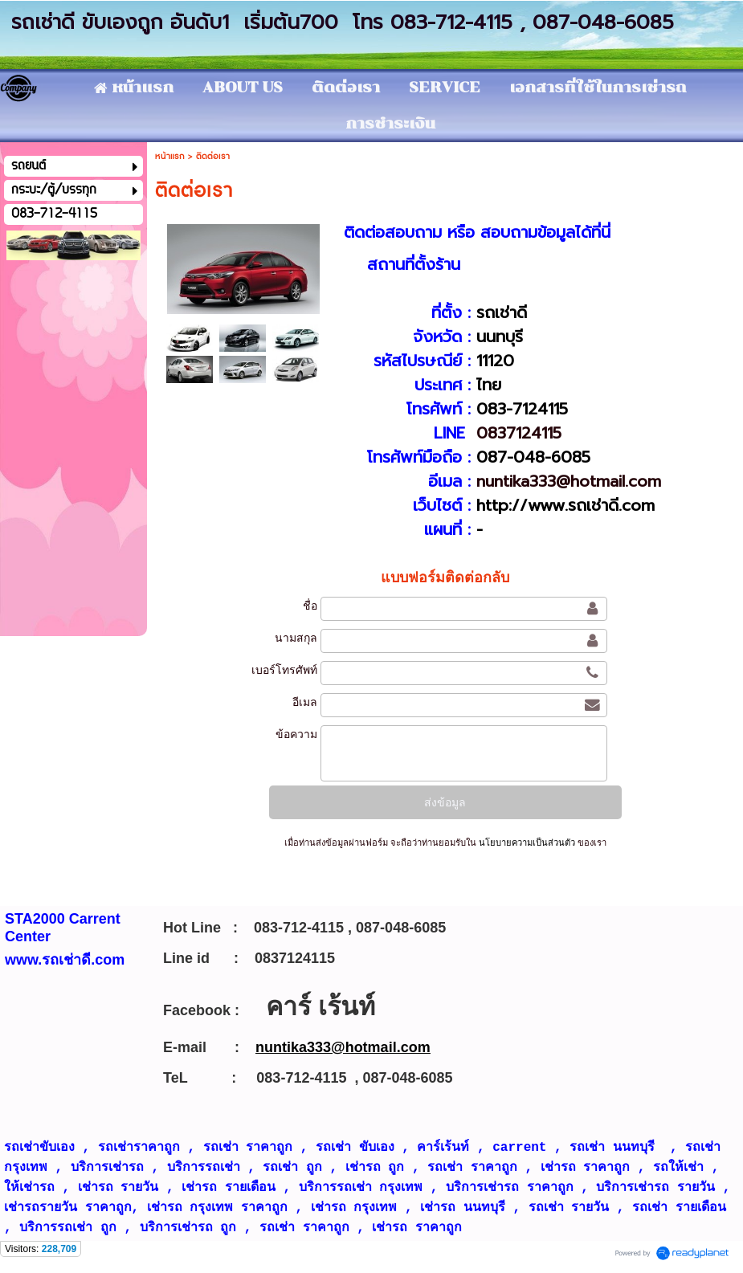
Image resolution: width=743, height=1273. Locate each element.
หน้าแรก (170, 156)
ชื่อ (310, 605)
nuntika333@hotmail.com (568, 481)
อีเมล (304, 702)
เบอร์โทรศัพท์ (284, 669)
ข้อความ (296, 734)
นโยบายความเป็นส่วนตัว (527, 842)
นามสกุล (296, 637)
